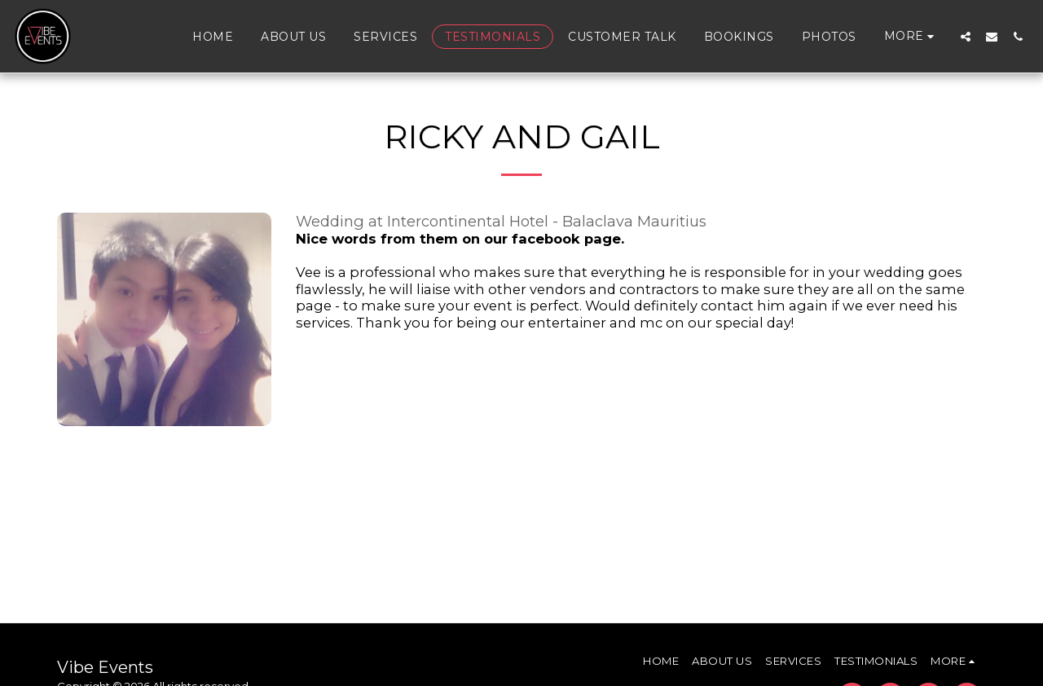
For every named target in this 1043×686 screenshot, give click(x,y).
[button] (965, 36)
